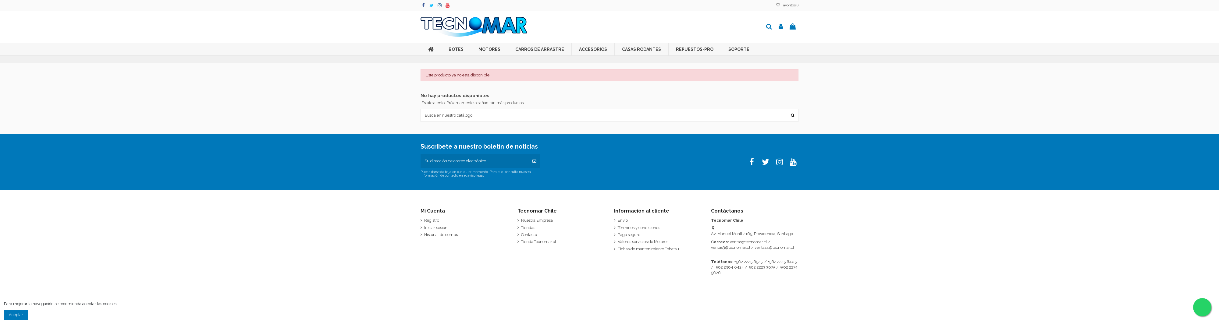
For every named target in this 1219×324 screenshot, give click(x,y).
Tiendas (528, 228)
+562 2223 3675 (761, 267)
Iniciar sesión (435, 228)
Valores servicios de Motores (643, 242)
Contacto (529, 235)
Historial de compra (442, 235)
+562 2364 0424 (729, 267)
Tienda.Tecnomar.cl (538, 242)
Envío (623, 220)
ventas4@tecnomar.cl (774, 247)
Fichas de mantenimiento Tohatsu (648, 249)
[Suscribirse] (534, 161)
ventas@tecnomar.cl (748, 242)
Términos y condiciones (639, 228)
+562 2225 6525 (748, 262)
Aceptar (16, 315)
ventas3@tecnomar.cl (730, 247)
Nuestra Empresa (537, 220)
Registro (431, 220)
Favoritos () (787, 5)
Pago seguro (629, 235)
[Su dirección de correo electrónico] (474, 161)
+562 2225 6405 (782, 262)
